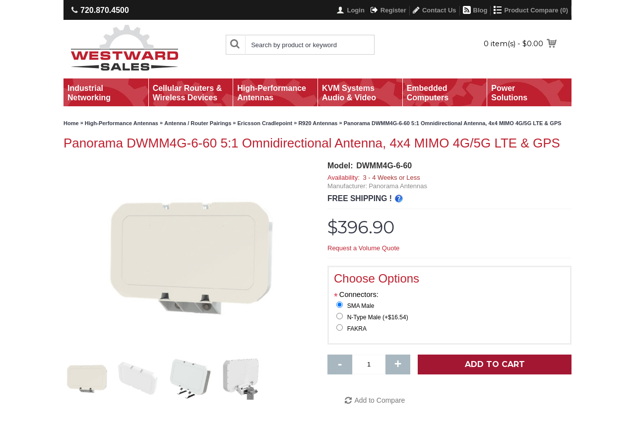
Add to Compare (379, 400)
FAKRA (357, 328)
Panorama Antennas (398, 186)
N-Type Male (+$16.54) (377, 317)
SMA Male (361, 305)
